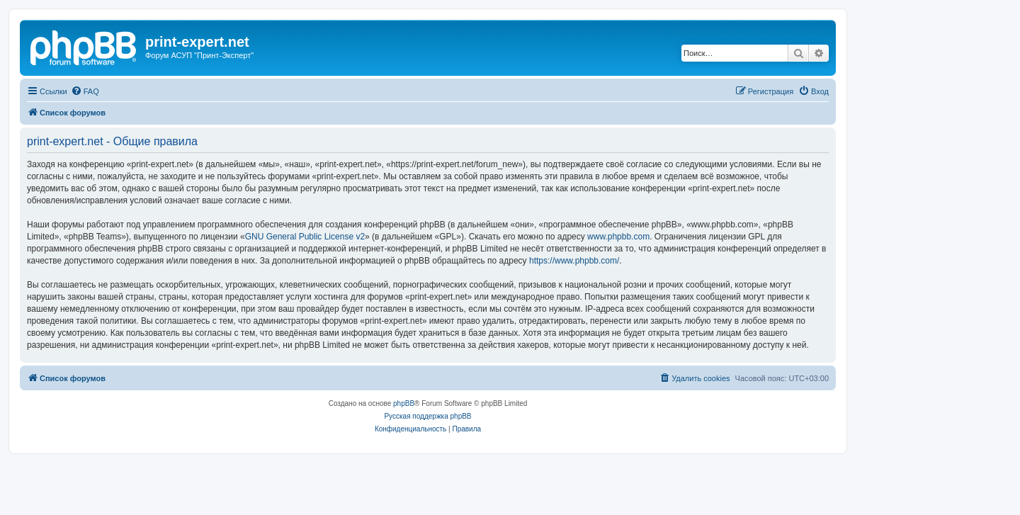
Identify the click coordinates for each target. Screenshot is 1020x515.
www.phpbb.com (618, 237)
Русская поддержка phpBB (427, 416)
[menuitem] (85, 91)
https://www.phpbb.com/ (574, 261)
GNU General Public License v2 (305, 237)
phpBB (403, 403)
